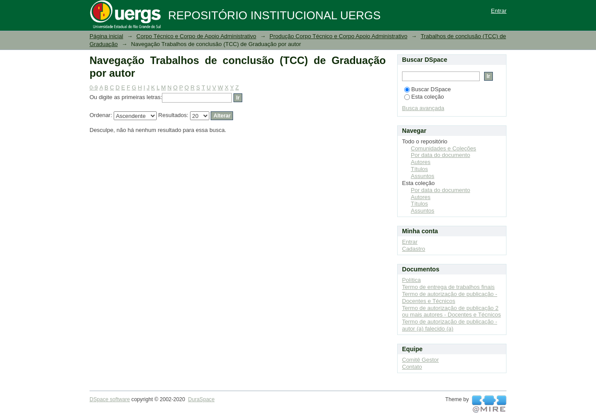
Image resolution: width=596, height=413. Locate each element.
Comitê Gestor (420, 359)
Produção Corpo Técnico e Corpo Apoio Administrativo (338, 36)
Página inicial (106, 36)
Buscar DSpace (427, 89)
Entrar (498, 10)
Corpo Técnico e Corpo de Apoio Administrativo (196, 36)
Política (411, 280)
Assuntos (422, 176)
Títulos (419, 169)
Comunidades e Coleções (443, 148)
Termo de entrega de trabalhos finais (448, 287)
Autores (421, 162)
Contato (412, 366)
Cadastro (413, 249)
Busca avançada (423, 108)
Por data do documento (440, 155)
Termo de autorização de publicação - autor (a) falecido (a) (449, 325)
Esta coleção (424, 96)
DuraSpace (201, 399)
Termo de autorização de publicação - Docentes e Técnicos (449, 297)
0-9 (94, 87)
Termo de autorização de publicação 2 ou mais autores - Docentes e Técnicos (451, 311)
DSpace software (110, 399)
